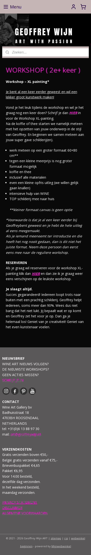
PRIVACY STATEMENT (19, 502)
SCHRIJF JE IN (12, 380)
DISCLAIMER (12, 507)
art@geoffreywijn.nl (25, 434)
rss (66, 538)
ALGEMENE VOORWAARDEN (25, 513)
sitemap (56, 538)
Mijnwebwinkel (61, 546)
